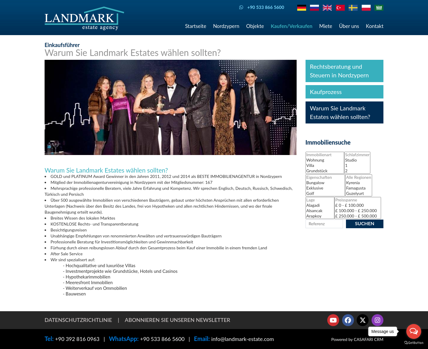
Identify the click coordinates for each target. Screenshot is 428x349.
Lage (320, 200)
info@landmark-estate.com (242, 339)
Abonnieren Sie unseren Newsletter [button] (177, 320)
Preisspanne (358, 200)
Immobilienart (325, 154)
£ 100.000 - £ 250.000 (358, 210)
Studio (357, 160)
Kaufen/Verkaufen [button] (291, 26)
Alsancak (320, 210)
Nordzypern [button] (226, 26)
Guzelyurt (358, 193)
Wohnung (325, 160)
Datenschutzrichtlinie (78, 320)
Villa (325, 165)
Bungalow (325, 182)
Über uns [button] (349, 26)
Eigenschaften (325, 177)
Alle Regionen (358, 177)
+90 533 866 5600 (162, 339)
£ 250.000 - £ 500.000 (358, 216)
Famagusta (358, 188)
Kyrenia (358, 182)
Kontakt (374, 26)
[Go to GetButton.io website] (413, 343)
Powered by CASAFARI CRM (357, 339)
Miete (325, 26)
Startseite (195, 26)
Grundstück (325, 170)
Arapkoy (320, 216)
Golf (325, 193)
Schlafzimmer (357, 154)
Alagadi (320, 205)
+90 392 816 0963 (77, 339)
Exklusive (325, 188)
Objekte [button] (255, 26)
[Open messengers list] (413, 331)
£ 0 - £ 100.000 (358, 205)
